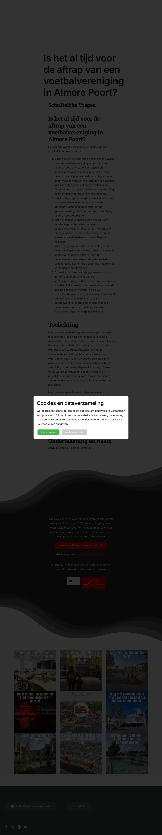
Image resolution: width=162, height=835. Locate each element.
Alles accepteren (48, 432)
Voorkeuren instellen (74, 432)
